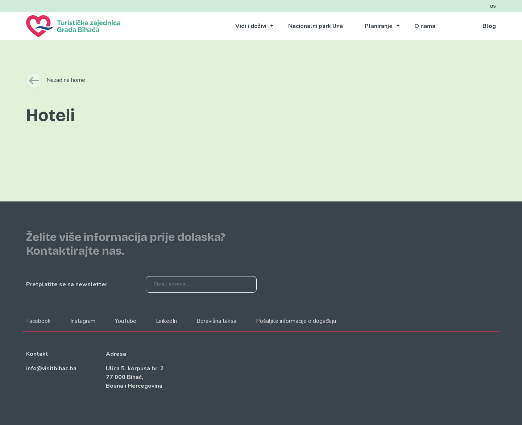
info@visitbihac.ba (51, 368)
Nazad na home (65, 80)
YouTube (125, 321)
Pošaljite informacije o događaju (296, 321)
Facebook (38, 321)
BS (493, 6)
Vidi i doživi (250, 26)
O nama (424, 26)
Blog (489, 26)
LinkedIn (166, 321)
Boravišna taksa (216, 321)
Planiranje (379, 26)
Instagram (82, 321)
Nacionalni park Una (315, 26)
